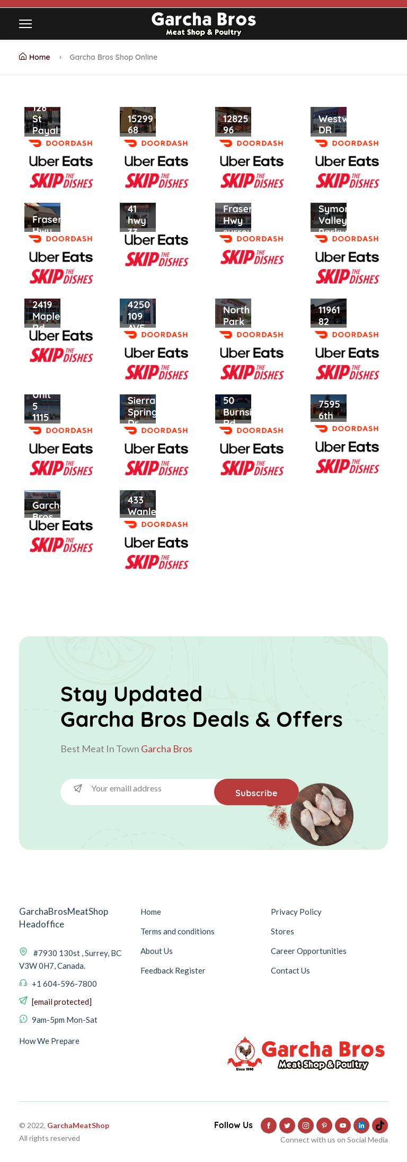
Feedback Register (173, 970)
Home (34, 57)
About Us (156, 951)
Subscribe (256, 793)
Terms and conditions (177, 931)
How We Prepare (49, 1041)
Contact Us (290, 970)
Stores (282, 931)
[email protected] (62, 1001)
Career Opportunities (309, 951)
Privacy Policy (296, 911)
